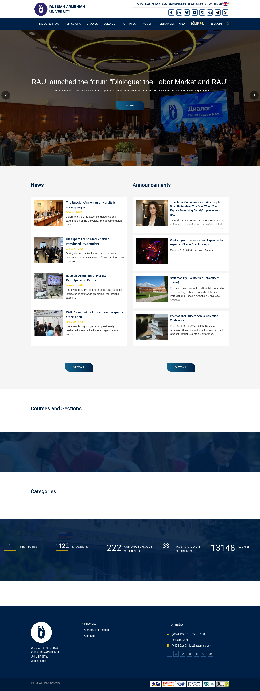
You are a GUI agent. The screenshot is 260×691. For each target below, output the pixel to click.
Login (216, 23)
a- (206, 3)
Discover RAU (49, 23)
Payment (148, 23)
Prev (5, 95)
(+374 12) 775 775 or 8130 (153, 3)
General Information (96, 629)
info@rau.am (179, 3)
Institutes (128, 23)
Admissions (73, 23)
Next (254, 95)
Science (109, 23)
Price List (90, 623)
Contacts (89, 635)
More (130, 105)
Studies (92, 23)
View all (79, 367)
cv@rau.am (197, 3)
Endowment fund (172, 23)
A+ (210, 3)
